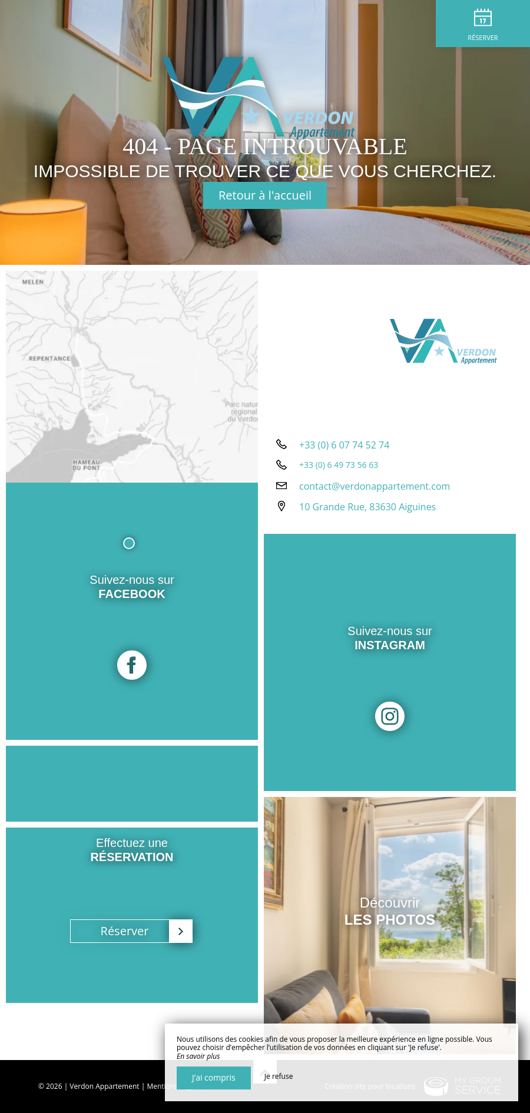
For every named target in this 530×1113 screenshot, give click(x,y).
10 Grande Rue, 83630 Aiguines (367, 506)
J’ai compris (214, 1077)
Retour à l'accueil (265, 195)
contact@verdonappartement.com (374, 486)
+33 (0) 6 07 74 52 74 (344, 444)
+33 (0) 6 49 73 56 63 (338, 464)
